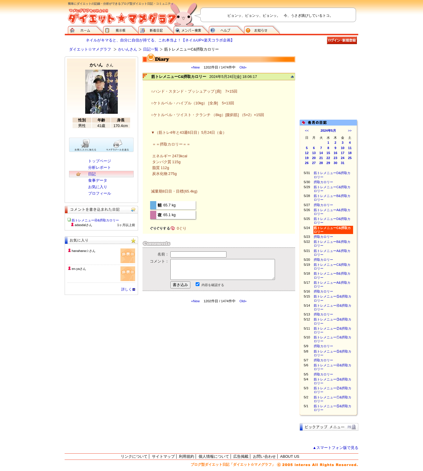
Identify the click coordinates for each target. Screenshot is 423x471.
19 (306, 158)
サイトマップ (163, 456)
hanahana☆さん (83, 251)
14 (321, 153)
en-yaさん (79, 268)
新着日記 (156, 29)
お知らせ (262, 29)
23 (335, 158)
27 (314, 163)
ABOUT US (289, 456)
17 (342, 153)
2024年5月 (328, 130)
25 (350, 158)
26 (306, 163)
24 (342, 158)
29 (328, 163)
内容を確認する (213, 285)
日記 (92, 174)
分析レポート (99, 167)
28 (321, 163)
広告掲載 (241, 456)
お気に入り (97, 187)
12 (306, 153)
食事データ (97, 180)
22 (328, 158)
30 (335, 163)
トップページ (99, 161)
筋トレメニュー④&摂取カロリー (95, 220)
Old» (242, 67)
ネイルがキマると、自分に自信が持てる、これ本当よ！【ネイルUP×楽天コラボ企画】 (160, 40)
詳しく (126, 289)
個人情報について (214, 456)
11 (350, 148)
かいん (101, 64)
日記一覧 (150, 49)
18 (350, 153)
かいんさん (127, 49)
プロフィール (99, 193)
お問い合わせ (264, 456)
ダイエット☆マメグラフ (90, 49)
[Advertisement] (197, 356)
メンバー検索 (191, 29)
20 (314, 158)
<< (307, 130)
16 (335, 153)
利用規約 (186, 456)
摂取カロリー (323, 182)
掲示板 (120, 29)
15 (328, 153)
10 (342, 148)
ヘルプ (226, 29)
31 (342, 163)
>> (350, 130)
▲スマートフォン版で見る (335, 447)
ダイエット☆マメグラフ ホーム (85, 29)
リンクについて (134, 456)
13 (314, 153)
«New (195, 67)
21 (321, 158)
